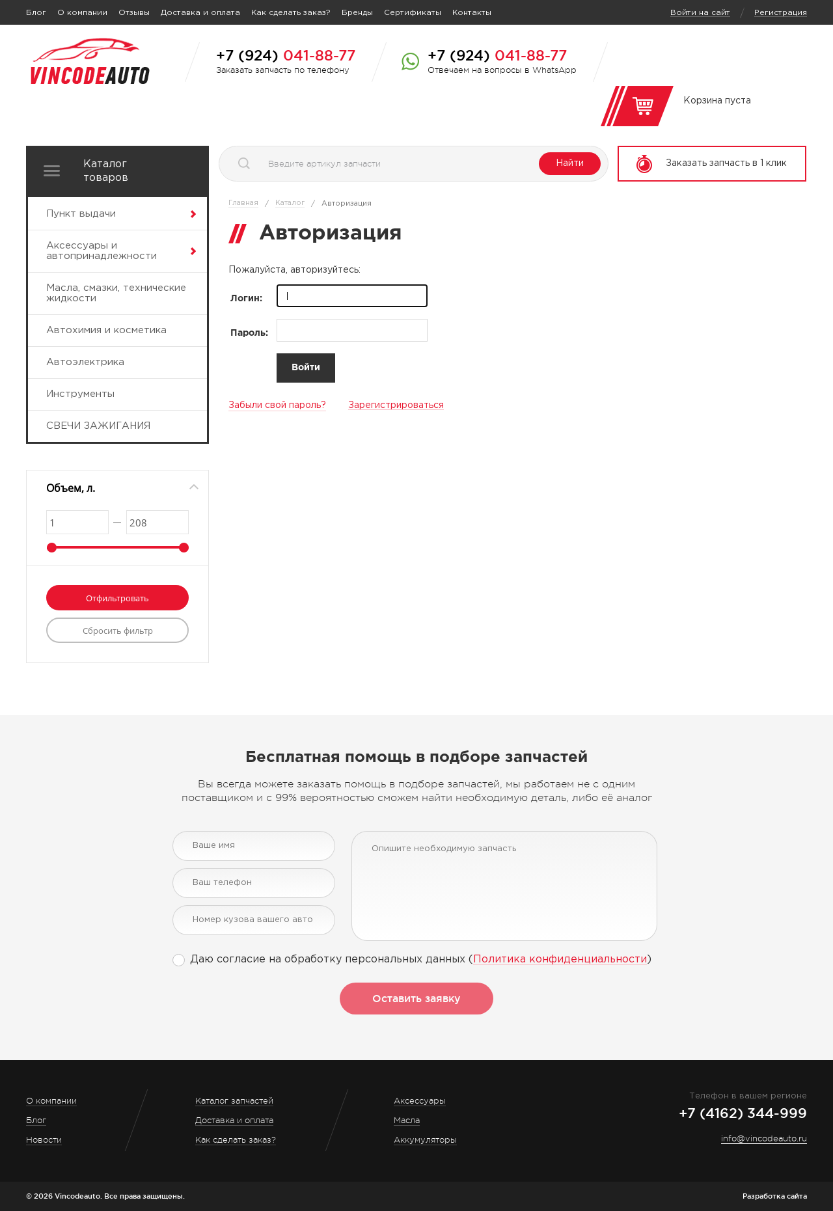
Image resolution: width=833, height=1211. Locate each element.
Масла (407, 1120)
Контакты (471, 12)
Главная (243, 203)
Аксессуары (420, 1101)
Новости (44, 1140)
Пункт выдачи (81, 214)
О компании (82, 12)
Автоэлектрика (85, 362)
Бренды (357, 12)
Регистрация (780, 12)
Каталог (290, 203)
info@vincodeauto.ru (764, 1138)
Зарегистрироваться (396, 405)
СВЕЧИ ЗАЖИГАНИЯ (98, 426)
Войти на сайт (700, 12)
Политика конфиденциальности (560, 959)
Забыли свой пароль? (277, 405)
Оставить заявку (416, 998)
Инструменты (80, 394)
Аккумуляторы (425, 1140)
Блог (36, 12)
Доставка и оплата (200, 12)
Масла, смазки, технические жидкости (116, 293)
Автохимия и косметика (106, 330)
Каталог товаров (105, 171)
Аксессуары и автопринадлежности (101, 250)
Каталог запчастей (234, 1101)
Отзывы (134, 12)
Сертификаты (412, 12)
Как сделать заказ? (291, 12)
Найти (570, 163)
